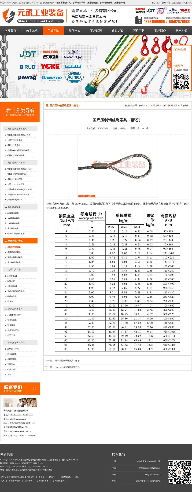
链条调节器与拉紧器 (16, 233)
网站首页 (143, 105)
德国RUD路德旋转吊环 (17, 174)
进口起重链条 (14, 207)
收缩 (169, 58)
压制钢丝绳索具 (14, 247)
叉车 (9, 374)
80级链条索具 (13, 213)
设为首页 (156, 2)
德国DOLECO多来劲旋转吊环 (19, 169)
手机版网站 (186, 2)
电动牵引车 (12, 369)
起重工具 (11, 335)
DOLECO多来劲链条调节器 (67, 367)
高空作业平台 (13, 349)
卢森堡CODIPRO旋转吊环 (18, 194)
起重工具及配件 (15, 269)
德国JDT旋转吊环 (14, 179)
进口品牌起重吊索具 (17, 128)
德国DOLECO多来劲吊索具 (18, 135)
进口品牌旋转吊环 (16, 162)
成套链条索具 (13, 228)
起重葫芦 (11, 281)
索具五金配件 (13, 330)
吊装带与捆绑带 (14, 315)
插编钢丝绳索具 (14, 252)
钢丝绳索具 (12, 320)
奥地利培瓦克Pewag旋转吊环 (19, 189)
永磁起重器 (12, 286)
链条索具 (11, 325)
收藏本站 (166, 2)
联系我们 (176, 2)
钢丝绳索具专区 (15, 240)
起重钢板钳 (12, 276)
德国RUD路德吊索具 (16, 155)
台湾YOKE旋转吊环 (15, 184)
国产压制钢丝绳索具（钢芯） (68, 360)
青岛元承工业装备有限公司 (26, 460)
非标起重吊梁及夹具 (16, 291)
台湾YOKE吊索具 (14, 140)
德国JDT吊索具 (13, 145)
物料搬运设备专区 (16, 342)
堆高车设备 (12, 359)
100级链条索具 (13, 218)
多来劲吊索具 (58, 481)
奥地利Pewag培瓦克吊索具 (18, 150)
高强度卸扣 (12, 296)
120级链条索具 (13, 223)
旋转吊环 (28, 481)
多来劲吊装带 (42, 481)
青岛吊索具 (66, 477)
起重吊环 (53, 477)
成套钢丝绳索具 (14, 262)
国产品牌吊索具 (15, 308)
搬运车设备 (12, 354)
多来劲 (41, 477)
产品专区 (155, 105)
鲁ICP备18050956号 (70, 460)
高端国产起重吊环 (15, 199)
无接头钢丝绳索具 (15, 257)
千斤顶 (10, 301)
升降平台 (11, 364)
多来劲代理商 (14, 481)
